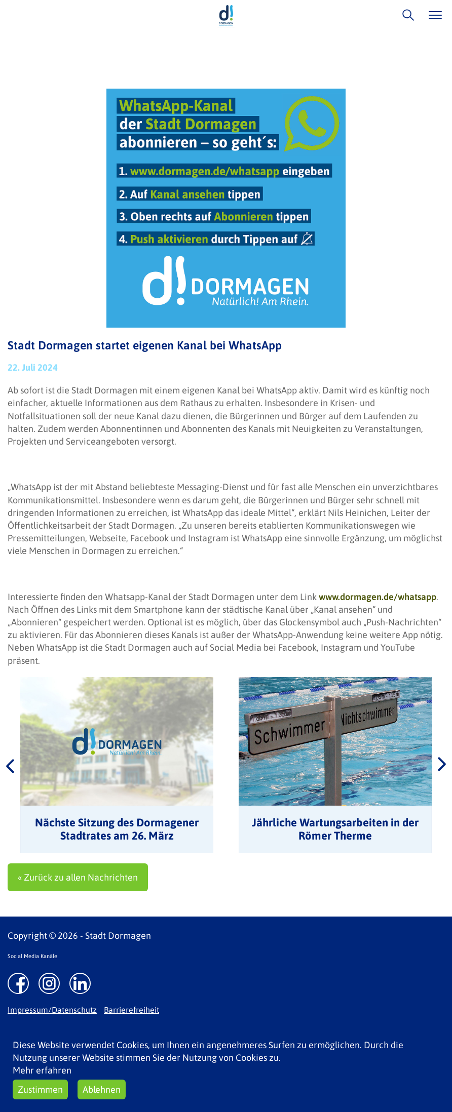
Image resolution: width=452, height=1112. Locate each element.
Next (442, 765)
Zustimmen (40, 1089)
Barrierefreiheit (131, 1009)
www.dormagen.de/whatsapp (377, 596)
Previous (10, 765)
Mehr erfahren (42, 1070)
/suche (405, 15)
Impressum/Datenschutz (52, 1009)
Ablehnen (102, 1089)
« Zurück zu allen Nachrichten (78, 877)
